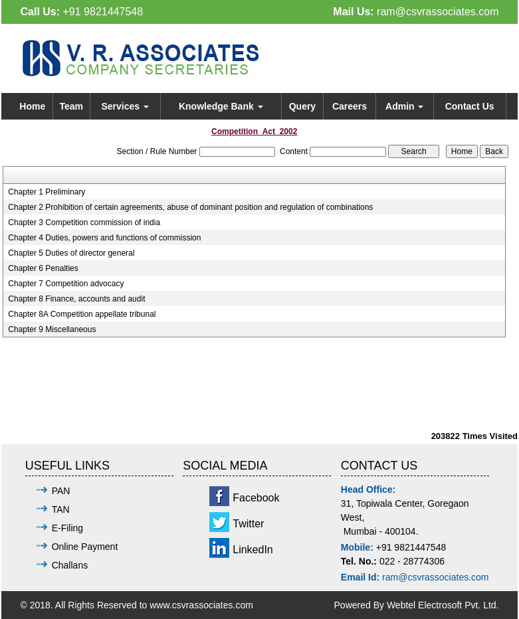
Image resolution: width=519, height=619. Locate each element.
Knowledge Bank (221, 106)
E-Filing (67, 528)
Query (302, 106)
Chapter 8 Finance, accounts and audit (76, 299)
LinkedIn (253, 549)
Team (71, 106)
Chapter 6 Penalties (43, 268)
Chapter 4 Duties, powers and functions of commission (104, 237)
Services (125, 106)
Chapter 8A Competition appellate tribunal (82, 314)
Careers (349, 106)
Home (32, 106)
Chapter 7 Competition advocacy (66, 283)
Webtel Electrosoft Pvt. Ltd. (443, 605)
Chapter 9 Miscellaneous (52, 329)
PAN (61, 491)
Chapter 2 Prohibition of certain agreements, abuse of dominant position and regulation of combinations (190, 207)
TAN (61, 509)
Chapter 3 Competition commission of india (84, 222)
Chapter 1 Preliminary (46, 192)
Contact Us (469, 106)
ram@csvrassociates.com (437, 11)
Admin (404, 106)
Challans (70, 565)
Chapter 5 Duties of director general (71, 253)
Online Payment (85, 546)
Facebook (256, 497)
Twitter (248, 523)
